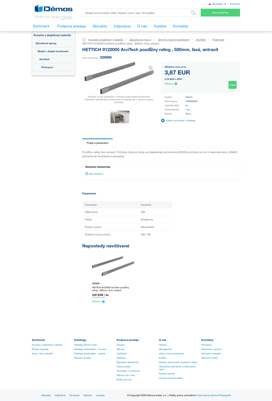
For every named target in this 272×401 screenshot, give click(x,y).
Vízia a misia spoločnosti (171, 353)
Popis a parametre (97, 142)
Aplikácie (121, 357)
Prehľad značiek (167, 373)
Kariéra (162, 357)
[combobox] (217, 3)
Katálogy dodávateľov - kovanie (90, 349)
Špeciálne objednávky (128, 362)
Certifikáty (122, 353)
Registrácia (235, 3)
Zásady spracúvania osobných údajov (178, 362)
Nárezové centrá (209, 357)
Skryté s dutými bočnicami (53, 51)
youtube (100, 395)
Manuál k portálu (82, 357)
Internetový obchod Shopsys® (214, 395)
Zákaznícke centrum (211, 349)
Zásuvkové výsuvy (46, 43)
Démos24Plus (220, 12)
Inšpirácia (60, 395)
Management (165, 349)
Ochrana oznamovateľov (171, 378)
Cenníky (121, 344)
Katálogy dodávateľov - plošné (89, 353)
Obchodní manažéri (211, 353)
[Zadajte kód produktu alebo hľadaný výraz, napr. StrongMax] (140, 12)
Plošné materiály (40, 349)
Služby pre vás (124, 379)
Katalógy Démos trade (85, 344)
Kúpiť (233, 84)
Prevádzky (206, 344)
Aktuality (46, 395)
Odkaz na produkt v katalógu (180, 120)
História (163, 344)
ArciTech (44, 59)
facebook (74, 395)
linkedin (88, 395)
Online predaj (123, 366)
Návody (120, 349)
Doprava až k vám (126, 375)
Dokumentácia (94, 173)
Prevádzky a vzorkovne (128, 370)
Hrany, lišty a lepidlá (42, 353)
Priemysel (47, 67)
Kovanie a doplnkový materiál (52, 35)
